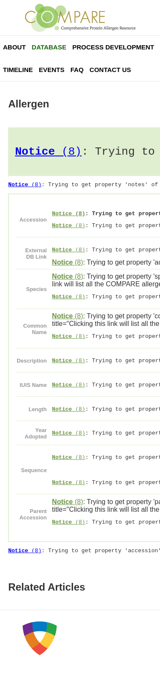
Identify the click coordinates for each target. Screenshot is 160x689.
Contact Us (110, 69)
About (14, 47)
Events (51, 69)
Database (49, 47)
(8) (48, 153)
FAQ (77, 69)
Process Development (113, 47)
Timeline (18, 69)
